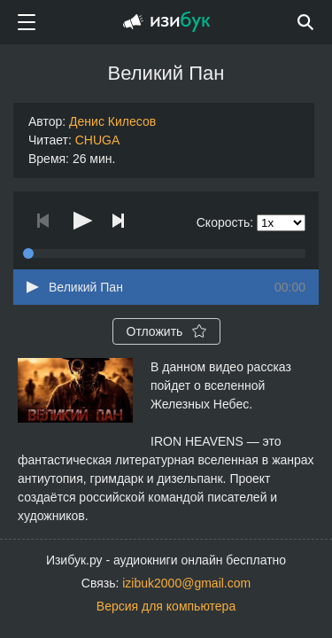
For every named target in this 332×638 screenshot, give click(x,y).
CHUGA (97, 140)
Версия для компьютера (166, 606)
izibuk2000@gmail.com (186, 583)
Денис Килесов (112, 121)
